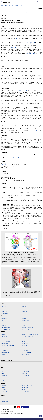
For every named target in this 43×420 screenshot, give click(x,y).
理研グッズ (3, 377)
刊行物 (3, 373)
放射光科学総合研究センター (6, 164)
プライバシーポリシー (5, 311)
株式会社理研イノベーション (6, 389)
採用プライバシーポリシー (26, 311)
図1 (23, 96)
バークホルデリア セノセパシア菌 (21, 90)
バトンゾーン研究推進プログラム (7, 341)
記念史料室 (3, 380)
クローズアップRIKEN (5, 369)
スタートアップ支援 (25, 389)
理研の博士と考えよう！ (26, 369)
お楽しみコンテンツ (5, 375)
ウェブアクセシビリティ (5, 313)
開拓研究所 (24, 341)
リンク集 (3, 309)
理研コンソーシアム (5, 391)
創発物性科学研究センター (26, 354)
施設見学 (23, 377)
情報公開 (23, 325)
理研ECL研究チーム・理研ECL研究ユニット (8, 345)
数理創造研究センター (25, 345)
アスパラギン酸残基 (31, 53)
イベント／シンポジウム (26, 371)
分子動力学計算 (33, 142)
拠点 (23, 322)
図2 (3, 118)
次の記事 (27, 12)
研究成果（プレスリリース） (9, 5)
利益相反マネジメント (25, 329)
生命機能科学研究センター (26, 350)
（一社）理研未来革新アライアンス (28, 391)
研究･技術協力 (4, 387)
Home (2, 5)
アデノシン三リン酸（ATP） (29, 42)
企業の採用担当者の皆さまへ (6, 401)
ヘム (17, 38)
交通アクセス (4, 306)
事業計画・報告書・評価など (6, 325)
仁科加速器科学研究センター (26, 356)
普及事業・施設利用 (25, 387)
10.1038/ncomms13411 (15, 157)
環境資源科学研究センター (6, 354)
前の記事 (16, 12)
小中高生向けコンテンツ (26, 375)
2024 (2, 364)
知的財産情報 (4, 385)
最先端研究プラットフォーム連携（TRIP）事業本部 (30, 334)
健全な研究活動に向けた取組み (6, 327)
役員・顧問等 (24, 318)
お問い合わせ (24, 306)
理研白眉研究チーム (25, 343)
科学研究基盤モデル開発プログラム (27, 336)
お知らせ (3, 371)
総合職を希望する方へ (5, 399)
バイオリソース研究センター (26, 352)
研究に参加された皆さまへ (6, 329)
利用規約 (23, 309)
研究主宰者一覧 (4, 334)
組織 (2, 322)
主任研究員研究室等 (5, 343)
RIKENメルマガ (25, 407)
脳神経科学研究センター (5, 352)
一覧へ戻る (22, 12)
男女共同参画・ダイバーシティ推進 (27, 327)
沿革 (2, 320)
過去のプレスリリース (25, 364)
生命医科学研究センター (5, 350)
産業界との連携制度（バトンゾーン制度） (28, 385)
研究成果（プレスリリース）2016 (20, 5)
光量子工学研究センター (5, 356)
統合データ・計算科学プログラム (7, 336)
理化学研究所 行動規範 (25, 320)
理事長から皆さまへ (5, 318)
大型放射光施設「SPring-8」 (14, 47)
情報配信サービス (25, 373)
